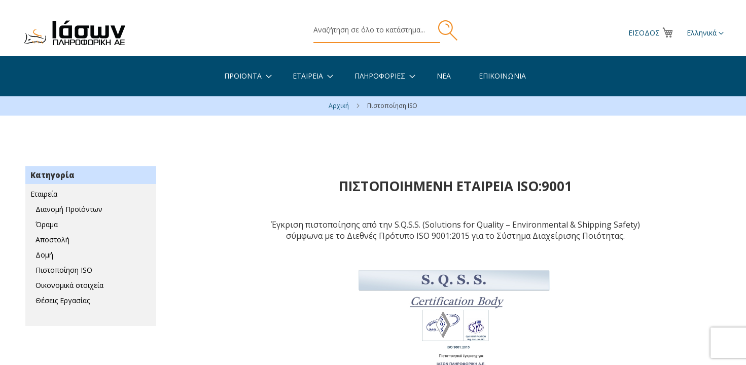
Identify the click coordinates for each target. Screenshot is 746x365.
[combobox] (376, 30)
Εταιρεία (43, 194)
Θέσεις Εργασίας (62, 300)
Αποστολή (52, 239)
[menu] (373, 76)
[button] (705, 33)
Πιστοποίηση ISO (63, 270)
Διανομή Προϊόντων (68, 209)
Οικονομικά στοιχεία (69, 285)
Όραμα (46, 224)
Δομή (44, 255)
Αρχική (339, 105)
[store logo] (74, 32)
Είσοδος (644, 33)
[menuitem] (243, 76)
